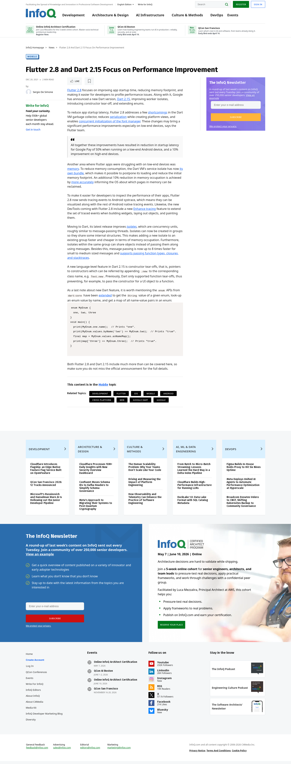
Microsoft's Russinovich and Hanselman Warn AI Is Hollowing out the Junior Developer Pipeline (46, 502)
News (52, 47)
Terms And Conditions (219, 753)
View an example (40, 557)
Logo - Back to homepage (41, 13)
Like (77, 81)
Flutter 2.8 (74, 90)
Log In (30, 669)
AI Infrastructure (150, 15)
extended (105, 295)
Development (73, 15)
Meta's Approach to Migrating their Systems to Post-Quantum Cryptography (95, 507)
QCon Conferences (36, 675)
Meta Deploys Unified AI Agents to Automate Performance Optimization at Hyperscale (243, 487)
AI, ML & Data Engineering (186, 452)
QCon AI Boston (103, 673)
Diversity (31, 722)
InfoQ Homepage (35, 47)
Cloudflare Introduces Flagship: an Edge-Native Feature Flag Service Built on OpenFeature (45, 472)
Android (168, 393)
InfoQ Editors (33, 692)
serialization (118, 117)
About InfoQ (33, 698)
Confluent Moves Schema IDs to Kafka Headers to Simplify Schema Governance (94, 490)
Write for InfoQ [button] (145, 4)
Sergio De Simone (43, 91)
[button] (236, 117)
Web (122, 400)
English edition (124, 4)
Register (241, 4)
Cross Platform (101, 400)
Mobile (32, 56)
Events (232, 15)
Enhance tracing (144, 209)
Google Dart (140, 400)
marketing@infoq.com (119, 750)
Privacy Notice (197, 753)
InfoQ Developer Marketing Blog (44, 716)
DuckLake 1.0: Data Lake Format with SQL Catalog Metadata (192, 503)
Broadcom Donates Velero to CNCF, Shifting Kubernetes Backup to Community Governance (243, 505)
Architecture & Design (110, 15)
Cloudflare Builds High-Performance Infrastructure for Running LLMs (194, 488)
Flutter (121, 393)
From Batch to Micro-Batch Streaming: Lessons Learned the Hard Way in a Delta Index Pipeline (193, 472)
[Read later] (89, 81)
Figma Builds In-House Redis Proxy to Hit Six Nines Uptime (244, 470)
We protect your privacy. (223, 126)
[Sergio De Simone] (28, 92)
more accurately (82, 182)
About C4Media (34, 704)
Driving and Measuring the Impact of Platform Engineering (144, 485)
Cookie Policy (239, 753)
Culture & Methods (187, 15)
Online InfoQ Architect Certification (115, 665)
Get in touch (33, 129)
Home (29, 657)
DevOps (216, 15)
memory (73, 169)
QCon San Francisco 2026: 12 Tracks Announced (46, 487)
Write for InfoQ (34, 687)
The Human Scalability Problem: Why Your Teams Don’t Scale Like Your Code (144, 470)
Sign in (258, 4)
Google (161, 400)
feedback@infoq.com (37, 750)
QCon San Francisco (106, 691)
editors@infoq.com (90, 750)
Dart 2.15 (123, 99)
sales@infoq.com (62, 750)
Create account (35, 662)
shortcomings (157, 112)
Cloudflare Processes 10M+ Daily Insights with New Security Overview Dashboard (95, 472)
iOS (136, 393)
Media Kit (31, 710)
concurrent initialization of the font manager (109, 121)
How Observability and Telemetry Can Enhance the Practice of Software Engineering (144, 502)
